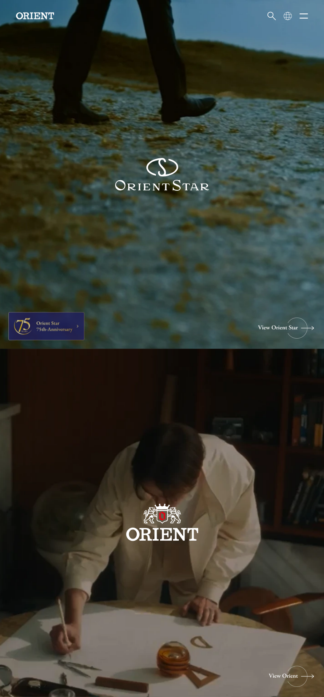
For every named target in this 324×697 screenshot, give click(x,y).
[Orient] (35, 16)
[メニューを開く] (304, 16)
